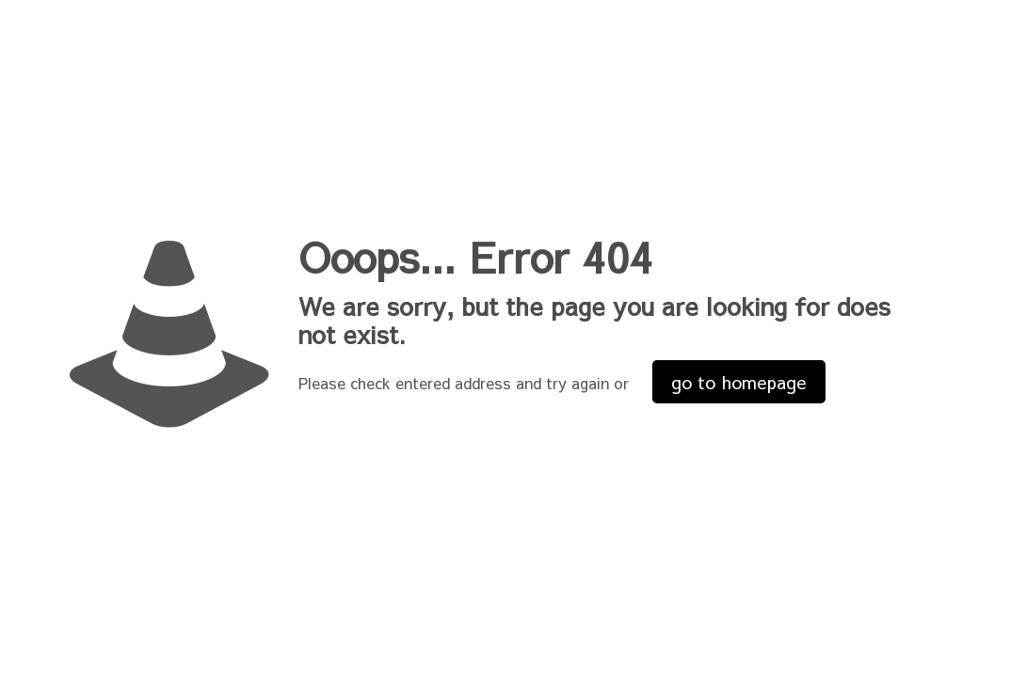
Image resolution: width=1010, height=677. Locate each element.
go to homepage (739, 382)
